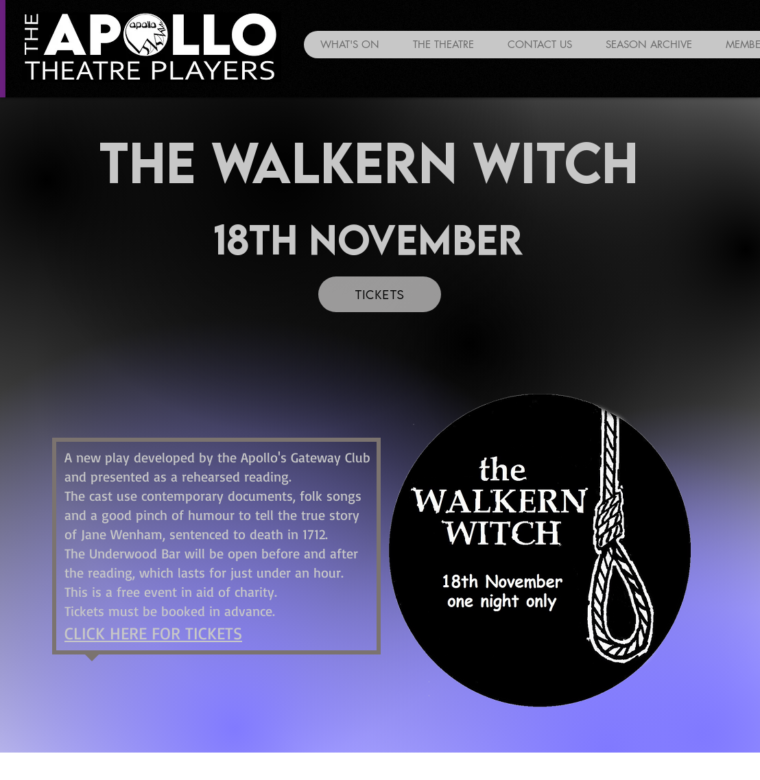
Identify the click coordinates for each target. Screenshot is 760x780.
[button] (649, 44)
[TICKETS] (379, 294)
